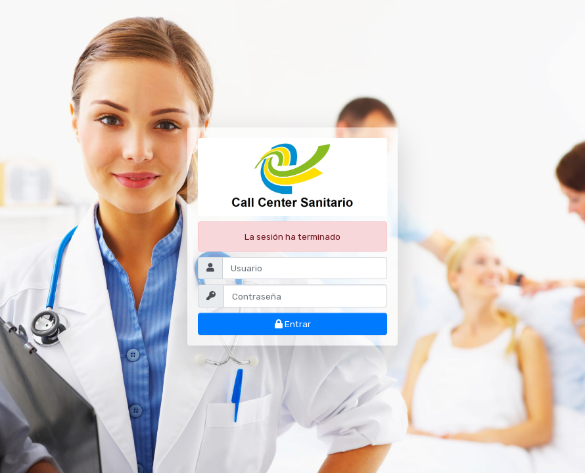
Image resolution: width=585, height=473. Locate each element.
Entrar (293, 324)
